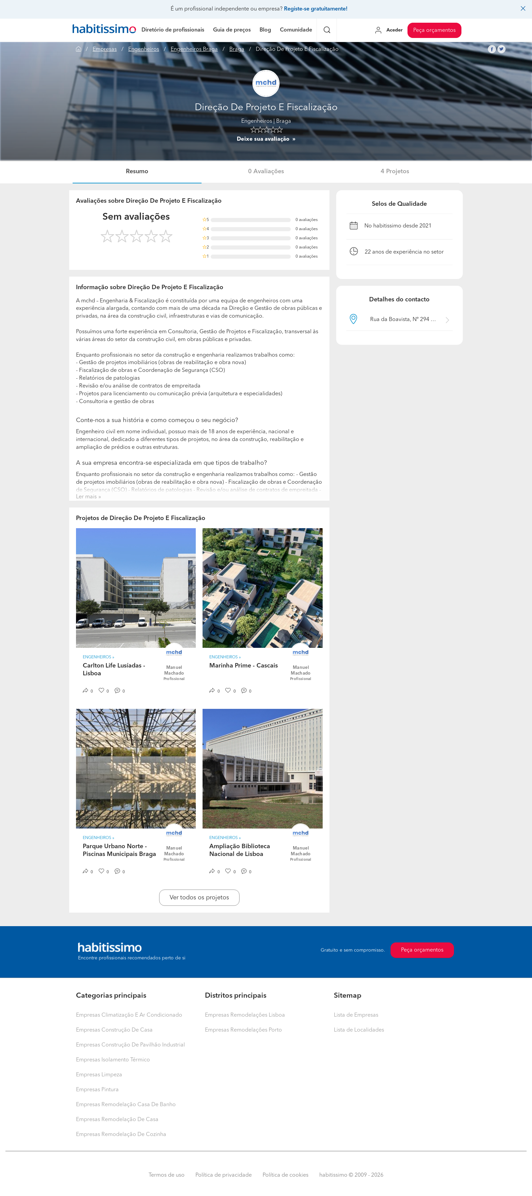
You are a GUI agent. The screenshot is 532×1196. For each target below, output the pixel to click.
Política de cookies (285, 1175)
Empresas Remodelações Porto (243, 1030)
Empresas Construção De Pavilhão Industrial (130, 1045)
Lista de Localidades (359, 1030)
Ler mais (86, 497)
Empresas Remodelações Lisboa (245, 1015)
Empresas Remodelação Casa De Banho (126, 1105)
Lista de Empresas (356, 1015)
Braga (236, 49)
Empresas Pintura (97, 1090)
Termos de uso (167, 1175)
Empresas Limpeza (99, 1075)
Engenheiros (143, 49)
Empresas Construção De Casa (114, 1030)
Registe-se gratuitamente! (315, 9)
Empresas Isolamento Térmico (113, 1060)
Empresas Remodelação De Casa (117, 1119)
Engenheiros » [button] (98, 657)
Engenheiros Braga (194, 49)
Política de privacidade (223, 1175)
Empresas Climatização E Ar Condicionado (129, 1015)
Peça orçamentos (434, 30)
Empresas (105, 49)
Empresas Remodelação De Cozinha (121, 1134)
